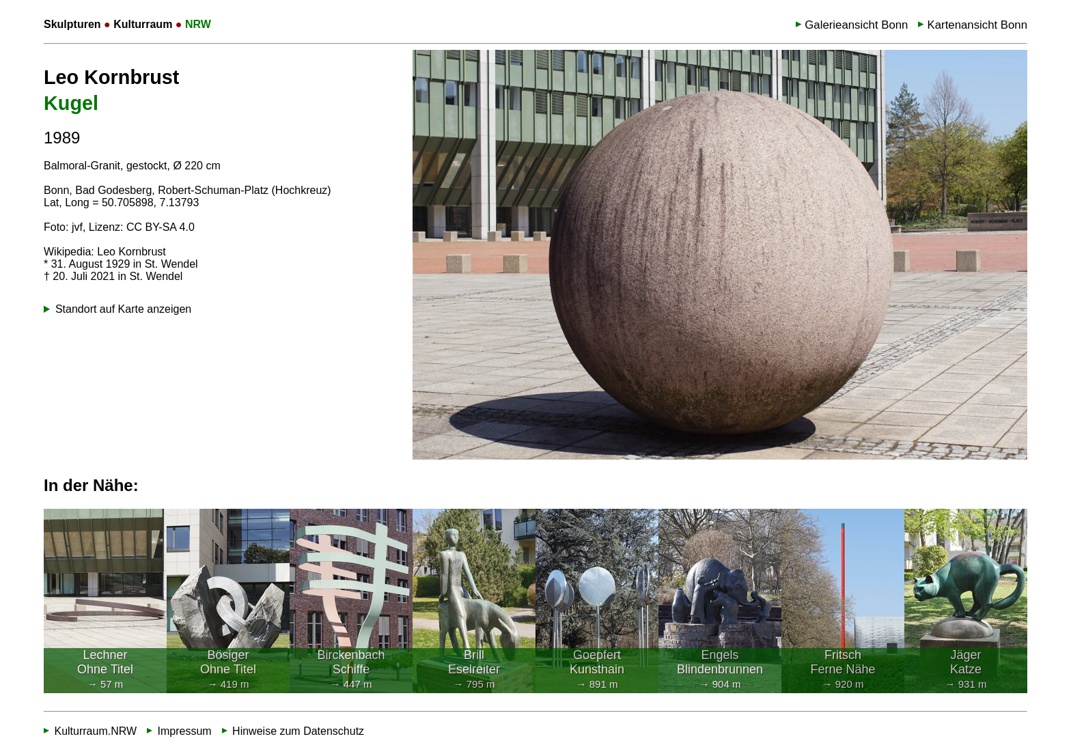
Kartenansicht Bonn (977, 24)
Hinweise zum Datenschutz (298, 731)
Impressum (185, 731)
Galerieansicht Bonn (856, 24)
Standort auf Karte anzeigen (123, 309)
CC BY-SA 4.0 (160, 227)
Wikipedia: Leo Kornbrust (105, 251)
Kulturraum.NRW (95, 731)
